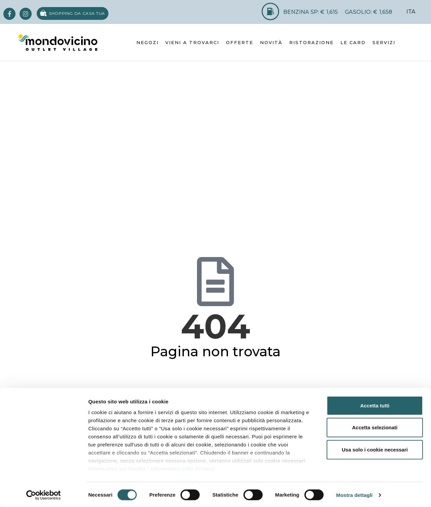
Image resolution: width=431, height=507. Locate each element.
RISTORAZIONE (311, 42)
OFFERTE (239, 42)
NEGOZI (147, 42)
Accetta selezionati (374, 426)
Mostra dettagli (354, 494)
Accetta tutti (375, 404)
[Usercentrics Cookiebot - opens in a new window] (43, 494)
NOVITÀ (271, 42)
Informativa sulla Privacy (182, 467)
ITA (410, 11)
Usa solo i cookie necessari (375, 448)
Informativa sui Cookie (117, 467)
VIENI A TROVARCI (192, 42)
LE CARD (353, 42)
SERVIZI (383, 42)
